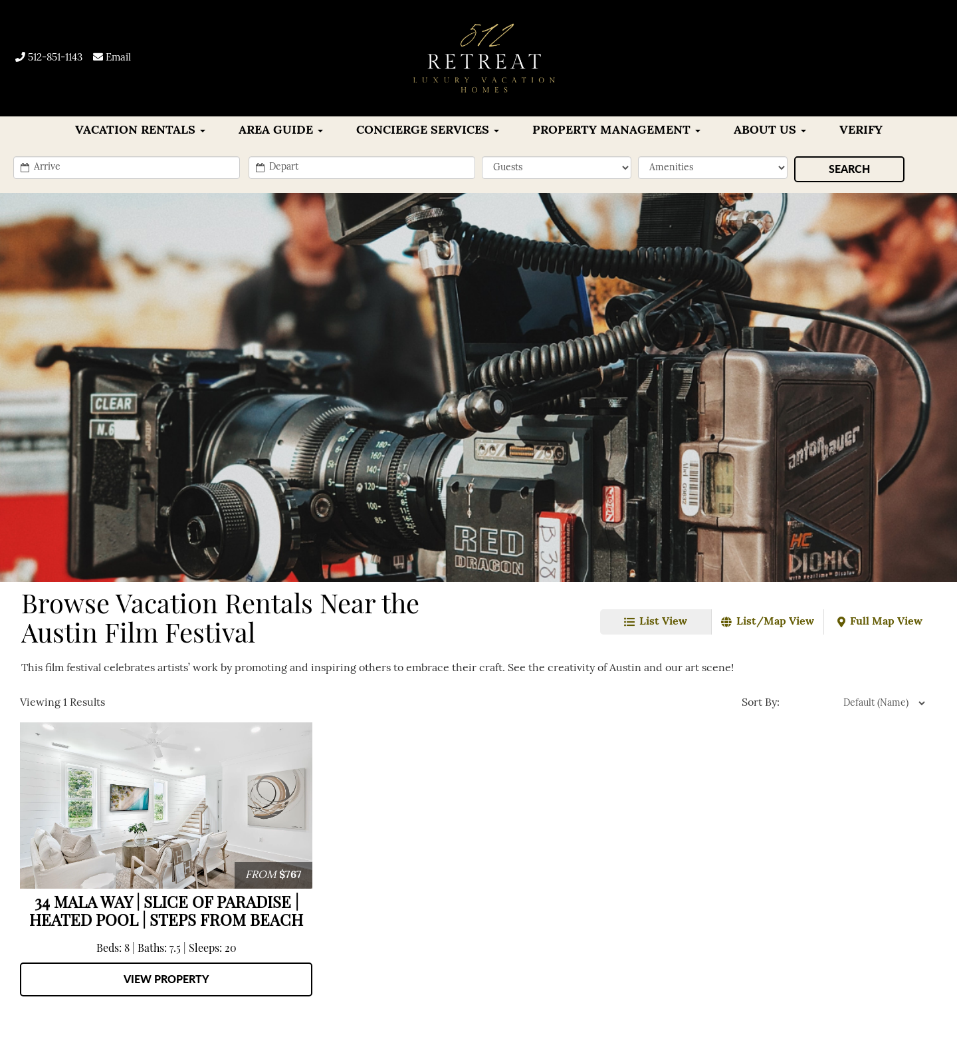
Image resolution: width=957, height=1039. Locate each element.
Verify (861, 130)
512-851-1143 (48, 58)
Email (112, 58)
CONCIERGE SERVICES (427, 130)
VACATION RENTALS (140, 130)
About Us (770, 130)
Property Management (616, 130)
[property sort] (855, 703)
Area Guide (281, 130)
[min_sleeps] (556, 167)
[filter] (713, 167)
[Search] (849, 169)
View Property (166, 978)
